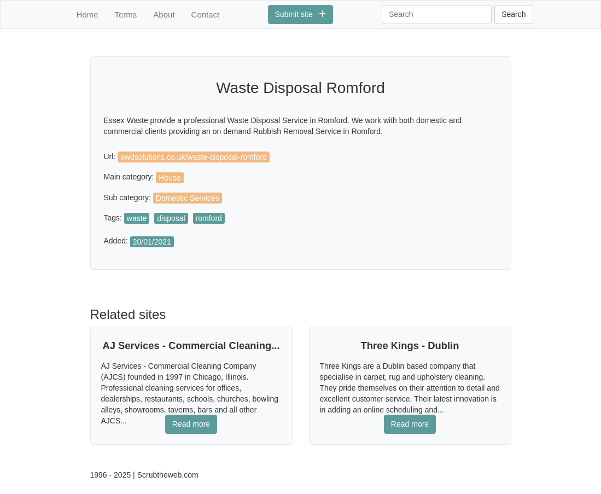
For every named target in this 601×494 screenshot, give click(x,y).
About (163, 14)
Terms (126, 14)
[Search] (437, 14)
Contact (205, 14)
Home (87, 14)
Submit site (300, 14)
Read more (191, 424)
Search (513, 14)
